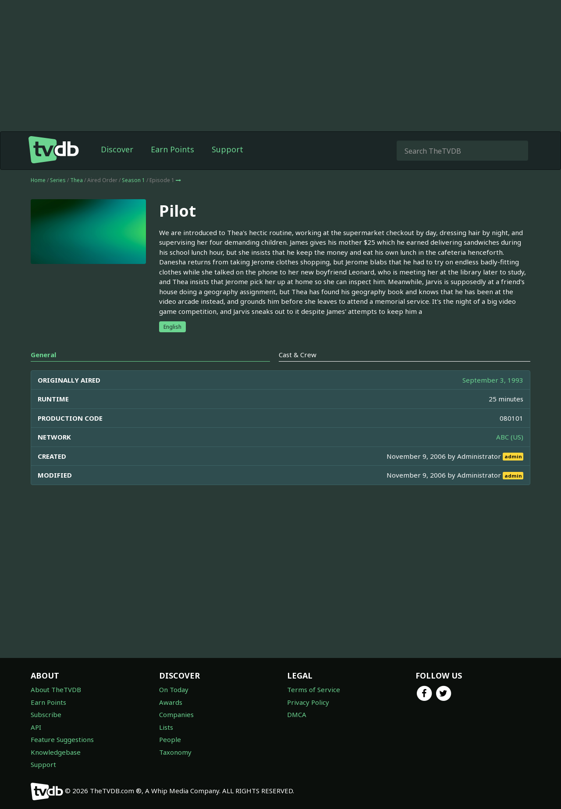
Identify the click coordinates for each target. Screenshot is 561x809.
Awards (170, 702)
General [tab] (43, 354)
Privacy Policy (308, 702)
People (170, 739)
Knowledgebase (56, 752)
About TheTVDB (56, 689)
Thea (76, 180)
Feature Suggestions (62, 739)
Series (58, 180)
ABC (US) (509, 437)
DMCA (296, 714)
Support (227, 149)
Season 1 (133, 180)
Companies (176, 714)
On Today (173, 689)
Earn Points (172, 149)
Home (38, 180)
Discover (117, 149)
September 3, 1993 (492, 380)
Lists (166, 727)
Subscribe (46, 714)
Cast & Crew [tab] (297, 354)
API (36, 727)
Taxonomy (175, 752)
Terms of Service (313, 689)
